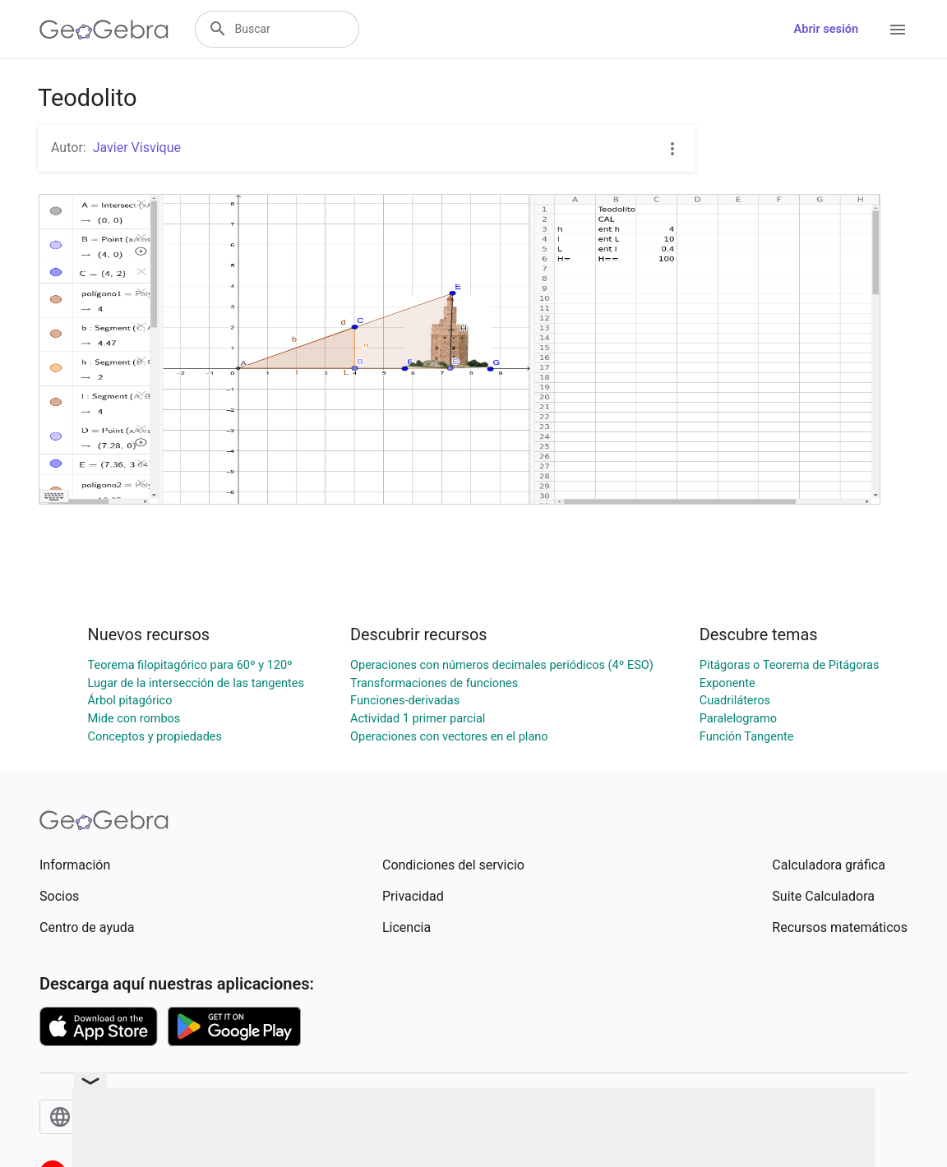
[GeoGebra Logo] (104, 29)
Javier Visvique (137, 147)
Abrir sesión (826, 29)
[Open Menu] (898, 29)
